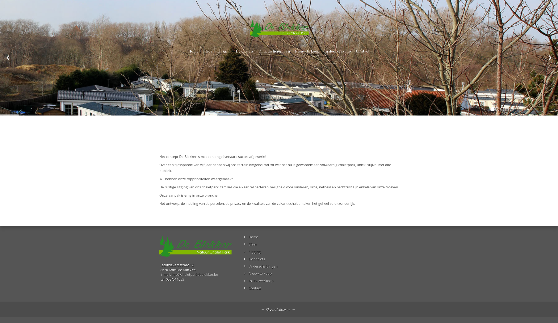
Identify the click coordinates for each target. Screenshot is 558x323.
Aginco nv (283, 309)
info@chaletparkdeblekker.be (34, 10)
